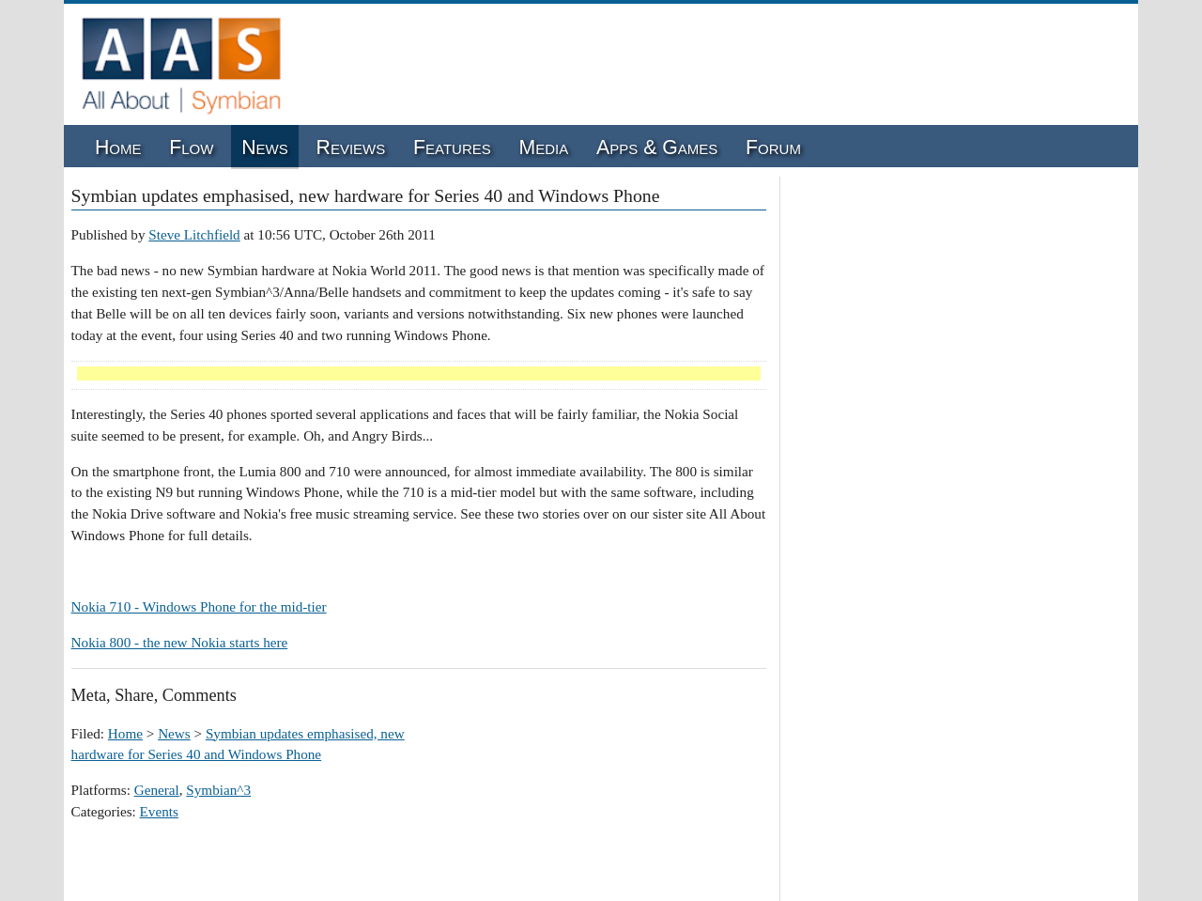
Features (452, 147)
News (264, 147)
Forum (773, 147)
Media (544, 147)
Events (159, 811)
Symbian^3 (218, 790)
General (156, 790)
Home (118, 147)
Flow (191, 147)
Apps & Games (656, 147)
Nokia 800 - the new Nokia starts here (179, 642)
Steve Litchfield (193, 234)
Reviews (351, 147)
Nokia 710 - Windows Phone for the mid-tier (199, 606)
